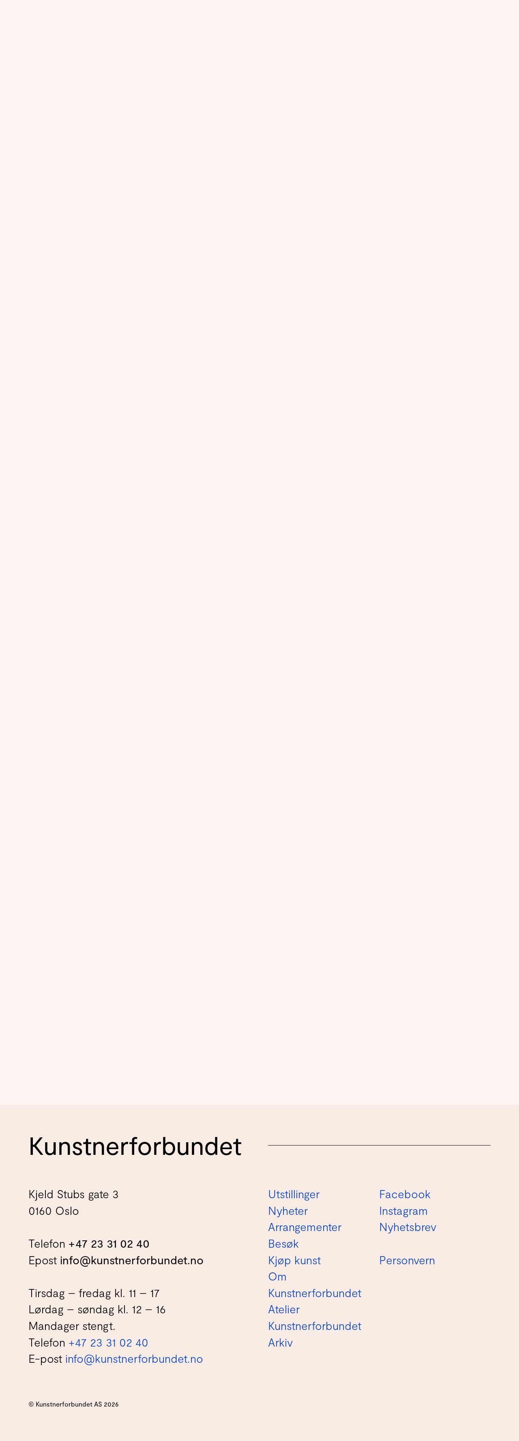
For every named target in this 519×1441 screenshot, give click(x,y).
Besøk (283, 1243)
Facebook (405, 1194)
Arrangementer (304, 1226)
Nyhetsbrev (407, 1226)
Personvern (407, 1260)
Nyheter (288, 1210)
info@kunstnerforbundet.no (132, 1260)
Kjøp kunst (294, 1260)
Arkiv (280, 1342)
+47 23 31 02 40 (109, 1243)
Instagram (403, 1210)
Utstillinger (294, 1194)
